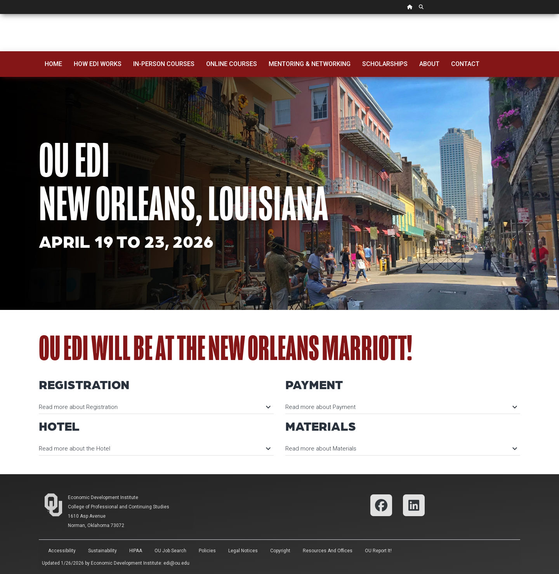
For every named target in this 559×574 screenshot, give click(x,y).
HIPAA (135, 550)
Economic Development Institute (103, 497)
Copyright (280, 550)
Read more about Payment (400, 407)
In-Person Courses (163, 64)
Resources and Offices (327, 550)
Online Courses (231, 64)
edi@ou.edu (176, 563)
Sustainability (102, 550)
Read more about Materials (400, 448)
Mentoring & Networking (310, 64)
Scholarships (385, 64)
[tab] (156, 403)
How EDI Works (98, 64)
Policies (207, 550)
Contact (465, 64)
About (429, 64)
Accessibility (62, 550)
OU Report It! (378, 550)
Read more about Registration (154, 407)
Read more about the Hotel (154, 448)
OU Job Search (170, 550)
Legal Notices (243, 550)
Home (53, 64)
